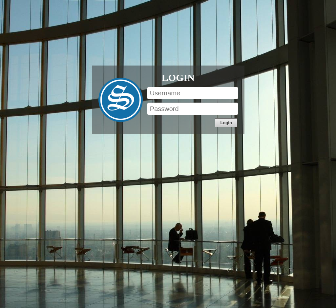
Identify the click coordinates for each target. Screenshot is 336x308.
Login (178, 77)
